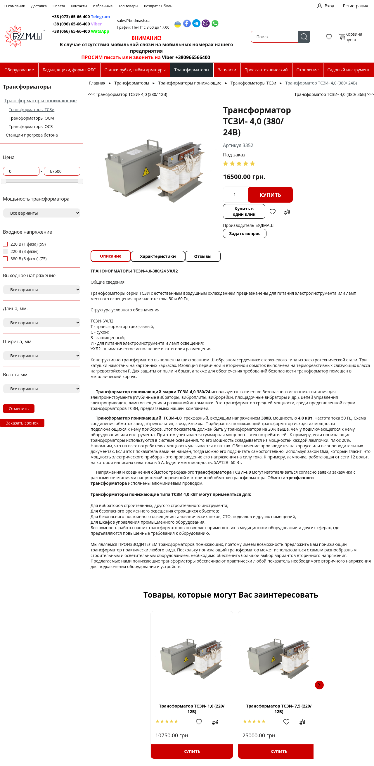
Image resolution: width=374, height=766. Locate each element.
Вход (329, 5)
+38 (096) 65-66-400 (141, 24)
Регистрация (355, 5)
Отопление (308, 70)
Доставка (39, 6)
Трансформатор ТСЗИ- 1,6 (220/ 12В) (144, 708)
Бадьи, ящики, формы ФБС (69, 70)
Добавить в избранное (272, 212)
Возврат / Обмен (158, 6)
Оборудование (19, 70)
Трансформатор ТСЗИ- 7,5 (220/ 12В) (231, 708)
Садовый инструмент (349, 70)
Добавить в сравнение (286, 212)
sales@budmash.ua (205, 20)
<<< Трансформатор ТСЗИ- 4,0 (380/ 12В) (127, 94)
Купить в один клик (238, 211)
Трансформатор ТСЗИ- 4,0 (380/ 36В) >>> (334, 94)
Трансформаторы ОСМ (31, 118)
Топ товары (128, 6)
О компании (14, 6)
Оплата (59, 6)
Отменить (19, 408)
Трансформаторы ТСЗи (31, 109)
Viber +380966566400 (252, 57)
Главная (97, 83)
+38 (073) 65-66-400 (141, 16)
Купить (260, 194)
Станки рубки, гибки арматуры (134, 70)
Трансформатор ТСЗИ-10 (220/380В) (318, 708)
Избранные (102, 6)
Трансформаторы (191, 70)
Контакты (79, 6)
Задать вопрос (235, 233)
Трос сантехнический (266, 70)
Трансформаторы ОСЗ (31, 126)
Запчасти (227, 70)
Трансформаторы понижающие (40, 100)
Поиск (104, 37)
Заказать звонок (22, 423)
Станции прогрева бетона (32, 135)
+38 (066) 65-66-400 (141, 31)
